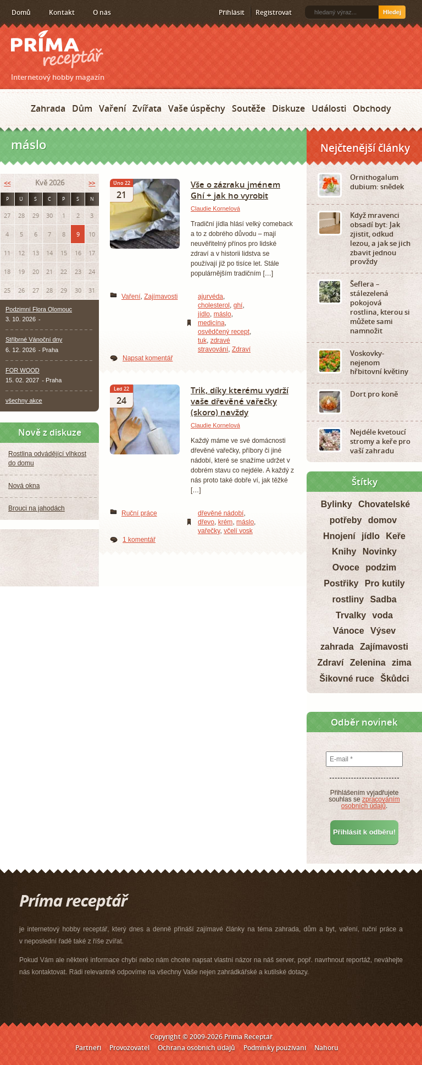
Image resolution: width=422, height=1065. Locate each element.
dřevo (206, 522)
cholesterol (214, 305)
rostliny (348, 599)
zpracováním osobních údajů (370, 802)
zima (402, 662)
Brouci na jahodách (36, 508)
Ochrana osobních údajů (196, 1047)
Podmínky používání (274, 1047)
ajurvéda (210, 296)
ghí (238, 305)
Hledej (392, 12)
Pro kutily (385, 583)
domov (382, 520)
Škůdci (394, 678)
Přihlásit (232, 12)
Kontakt (62, 12)
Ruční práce (139, 513)
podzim (380, 567)
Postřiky (341, 583)
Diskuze (288, 108)
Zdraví (241, 349)
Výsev (383, 630)
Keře (396, 536)
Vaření (112, 108)
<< (7, 183)
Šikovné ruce (346, 678)
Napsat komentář (148, 358)
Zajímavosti (160, 296)
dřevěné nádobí (220, 513)
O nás (102, 12)
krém (225, 522)
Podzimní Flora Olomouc (38, 309)
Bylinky (336, 504)
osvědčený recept (223, 332)
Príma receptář (57, 49)
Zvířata (147, 108)
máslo (222, 314)
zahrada (336, 646)
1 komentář (139, 540)
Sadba (383, 599)
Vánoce (348, 630)
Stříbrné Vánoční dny (33, 339)
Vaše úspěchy (196, 108)
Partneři (88, 1047)
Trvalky (351, 615)
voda (383, 615)
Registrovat (274, 12)
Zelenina (368, 662)
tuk (202, 340)
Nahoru (326, 1047)
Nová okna (24, 486)
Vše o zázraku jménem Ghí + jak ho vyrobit (235, 190)
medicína (211, 323)
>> (91, 183)
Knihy (344, 551)
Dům (82, 108)
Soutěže (248, 108)
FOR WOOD (22, 370)
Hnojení (339, 536)
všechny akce (23, 400)
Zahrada (48, 108)
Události (329, 108)
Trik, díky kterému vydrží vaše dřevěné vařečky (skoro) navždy (239, 401)
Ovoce (345, 567)
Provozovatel (129, 1047)
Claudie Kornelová (215, 208)
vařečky (209, 531)
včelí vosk (238, 531)
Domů (21, 12)
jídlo (204, 314)
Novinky (380, 551)
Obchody (372, 108)
